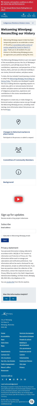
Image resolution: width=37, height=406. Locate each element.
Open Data (4, 343)
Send (5, 240)
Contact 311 (5, 355)
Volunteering (24, 358)
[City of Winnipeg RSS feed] (21, 379)
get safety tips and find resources (17, 3)
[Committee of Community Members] (18, 153)
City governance (25, 348)
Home (3, 333)
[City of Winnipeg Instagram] (13, 379)
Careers (22, 355)
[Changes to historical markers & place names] (18, 128)
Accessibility (5, 336)
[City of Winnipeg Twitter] (2, 379)
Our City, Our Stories (8, 361)
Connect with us (6, 376)
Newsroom (4, 370)
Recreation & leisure (27, 336)
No (13, 299)
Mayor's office (6, 367)
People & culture (25, 339)
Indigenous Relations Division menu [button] (18, 23)
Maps (3, 346)
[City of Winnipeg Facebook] (6, 379)
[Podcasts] (17, 379)
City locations (6, 358)
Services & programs (27, 333)
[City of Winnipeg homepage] (7, 315)
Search (29, 15)
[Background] (18, 175)
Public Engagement (7, 364)
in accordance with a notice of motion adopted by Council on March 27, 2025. (18, 47)
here (8, 110)
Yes (6, 299)
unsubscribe (10, 282)
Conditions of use (6, 404)
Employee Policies (26, 361)
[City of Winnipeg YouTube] (10, 379)
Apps (2, 339)
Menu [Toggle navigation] (33, 15)
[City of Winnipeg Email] (24, 379)
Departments (5, 351)
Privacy (22, 367)
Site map (23, 364)
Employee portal (25, 351)
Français (23, 16)
